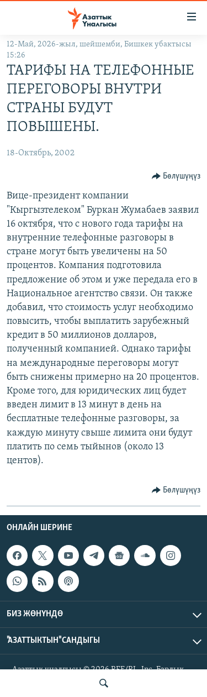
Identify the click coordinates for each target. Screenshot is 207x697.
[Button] (176, 176)
